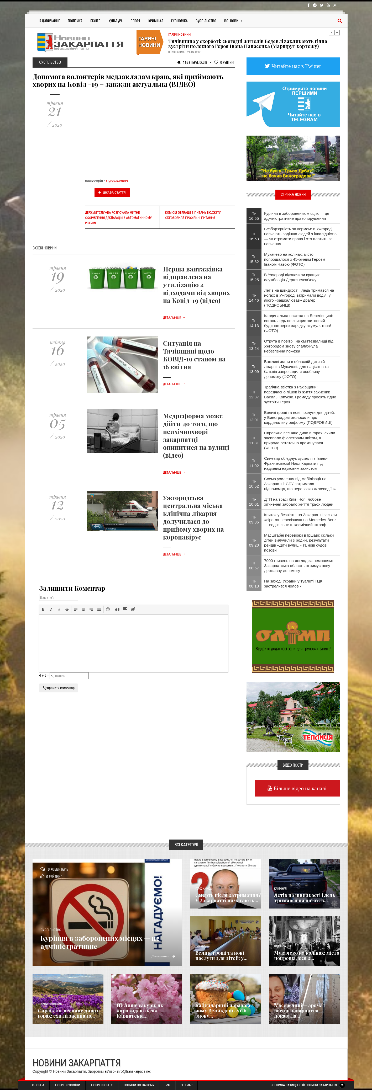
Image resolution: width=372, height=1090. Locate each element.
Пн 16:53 (254, 236)
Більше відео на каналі (299, 788)
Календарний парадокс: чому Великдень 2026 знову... (224, 1010)
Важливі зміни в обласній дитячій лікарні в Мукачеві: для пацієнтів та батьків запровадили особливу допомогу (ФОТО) (296, 369)
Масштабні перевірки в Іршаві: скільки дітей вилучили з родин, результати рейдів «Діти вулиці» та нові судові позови (299, 542)
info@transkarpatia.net (134, 1071)
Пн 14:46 (254, 297)
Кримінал (155, 20)
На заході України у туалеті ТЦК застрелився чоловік (293, 583)
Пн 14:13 (254, 323)
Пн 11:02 (254, 463)
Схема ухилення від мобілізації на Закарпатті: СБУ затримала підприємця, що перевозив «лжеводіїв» (300, 484)
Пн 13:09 (254, 369)
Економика (202, 946)
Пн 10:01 (254, 501)
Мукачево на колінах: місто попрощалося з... (306, 955)
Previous (331, 32)
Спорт (135, 20)
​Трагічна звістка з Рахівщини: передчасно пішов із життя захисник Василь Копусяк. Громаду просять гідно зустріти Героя (300, 394)
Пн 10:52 (254, 483)
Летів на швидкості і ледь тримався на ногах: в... (304, 898)
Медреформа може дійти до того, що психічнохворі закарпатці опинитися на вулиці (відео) (196, 435)
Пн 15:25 (254, 277)
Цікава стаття (112, 192)
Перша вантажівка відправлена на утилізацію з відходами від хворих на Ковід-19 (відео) (196, 284)
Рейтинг (224, 62)
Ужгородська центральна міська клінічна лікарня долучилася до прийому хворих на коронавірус (193, 517)
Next (337, 32)
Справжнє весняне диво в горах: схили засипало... (69, 1013)
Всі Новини (233, 20)
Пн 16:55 (254, 216)
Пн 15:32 (254, 259)
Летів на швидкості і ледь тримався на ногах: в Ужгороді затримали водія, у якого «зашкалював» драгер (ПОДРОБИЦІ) (299, 297)
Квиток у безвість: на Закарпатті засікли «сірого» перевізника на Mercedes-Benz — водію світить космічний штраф (300, 519)
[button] (43, 609)
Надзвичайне (49, 20)
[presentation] (43, 609)
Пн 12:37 (254, 394)
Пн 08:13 (254, 583)
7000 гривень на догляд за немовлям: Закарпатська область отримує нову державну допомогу (298, 565)
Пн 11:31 (254, 440)
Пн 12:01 (254, 417)
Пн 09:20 (254, 542)
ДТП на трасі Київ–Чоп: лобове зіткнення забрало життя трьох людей (298, 501)
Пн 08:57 (254, 565)
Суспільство (206, 20)
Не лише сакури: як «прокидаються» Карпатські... (140, 1010)
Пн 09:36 (254, 519)
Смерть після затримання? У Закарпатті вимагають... (228, 898)
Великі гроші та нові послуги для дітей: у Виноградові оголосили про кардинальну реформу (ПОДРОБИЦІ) (299, 417)
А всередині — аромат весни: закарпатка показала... (300, 1010)
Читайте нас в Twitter (295, 66)
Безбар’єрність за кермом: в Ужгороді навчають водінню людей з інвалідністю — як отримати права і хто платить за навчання (300, 236)
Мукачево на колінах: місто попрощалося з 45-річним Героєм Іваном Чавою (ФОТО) (294, 259)
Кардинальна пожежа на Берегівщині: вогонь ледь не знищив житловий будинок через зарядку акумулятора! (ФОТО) (298, 323)
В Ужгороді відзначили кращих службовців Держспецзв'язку (292, 277)
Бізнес (95, 20)
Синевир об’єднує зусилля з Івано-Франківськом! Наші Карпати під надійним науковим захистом (296, 463)
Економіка (179, 20)
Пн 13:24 (254, 346)
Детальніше (174, 318)
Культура (115, 20)
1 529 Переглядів (192, 62)
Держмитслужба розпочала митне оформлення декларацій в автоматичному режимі (118, 218)
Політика (75, 20)
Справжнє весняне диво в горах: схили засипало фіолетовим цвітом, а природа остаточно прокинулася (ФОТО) (299, 440)
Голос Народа (203, 888)
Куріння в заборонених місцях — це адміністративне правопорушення (296, 216)
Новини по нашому (50, 1004)
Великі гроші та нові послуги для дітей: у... (221, 955)
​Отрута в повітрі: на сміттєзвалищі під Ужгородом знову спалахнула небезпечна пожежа (298, 346)
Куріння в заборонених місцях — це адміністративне (110, 942)
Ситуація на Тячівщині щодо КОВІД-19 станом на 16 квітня (194, 355)
